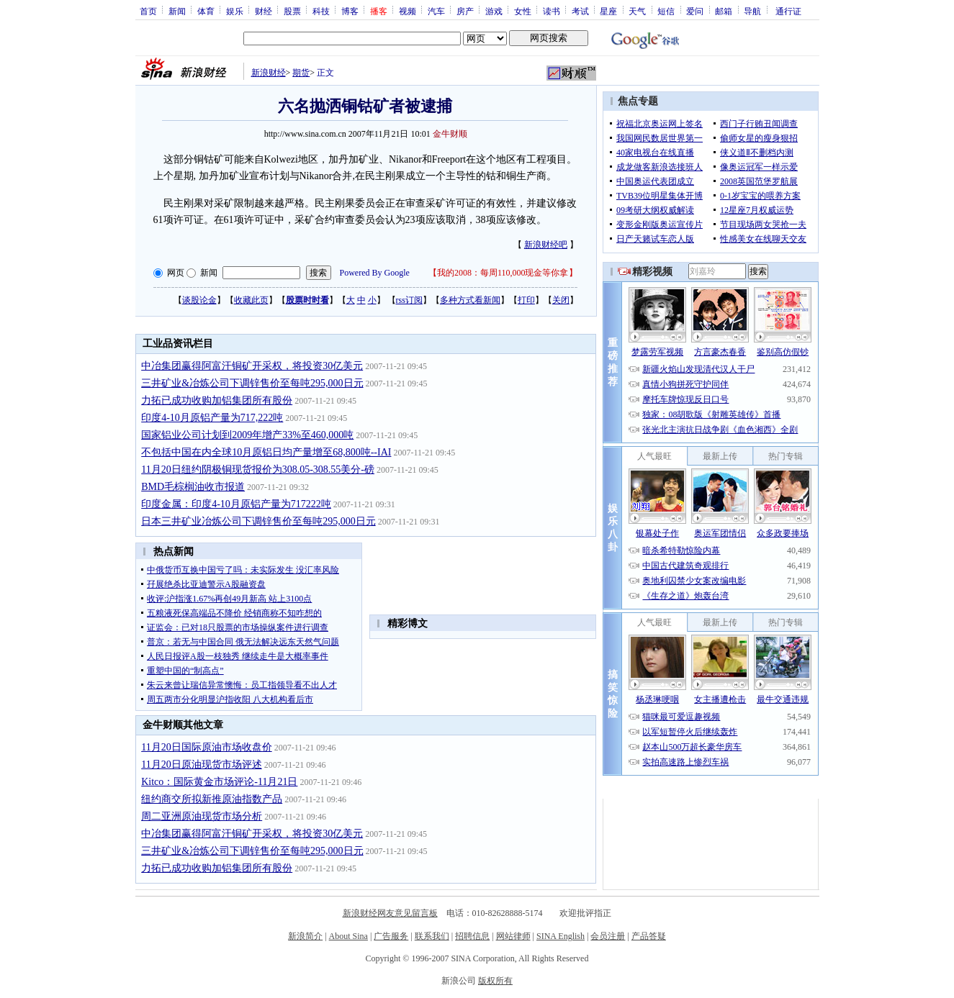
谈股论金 (199, 300)
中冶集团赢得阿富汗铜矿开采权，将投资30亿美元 (252, 365)
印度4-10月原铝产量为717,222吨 (212, 417)
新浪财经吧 (545, 245)
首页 (148, 10)
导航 (752, 10)
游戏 (494, 10)
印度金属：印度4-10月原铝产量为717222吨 (236, 504)
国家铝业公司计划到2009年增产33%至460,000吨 (247, 435)
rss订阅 (409, 300)
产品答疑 (648, 936)
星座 (608, 10)
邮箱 (723, 10)
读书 (551, 10)
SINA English (560, 936)
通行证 (788, 10)
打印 (526, 300)
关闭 (561, 300)
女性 (522, 10)
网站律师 (513, 936)
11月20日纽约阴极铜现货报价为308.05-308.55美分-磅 (257, 469)
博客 (350, 10)
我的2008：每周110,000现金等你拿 (503, 273)
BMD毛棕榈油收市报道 (193, 486)
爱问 (694, 10)
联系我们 (432, 936)
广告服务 (391, 936)
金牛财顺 (450, 134)
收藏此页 (251, 300)
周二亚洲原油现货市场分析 (201, 816)
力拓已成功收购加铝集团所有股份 (216, 400)
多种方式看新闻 (470, 300)
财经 (263, 10)
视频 (407, 10)
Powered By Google (375, 273)
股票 (292, 10)
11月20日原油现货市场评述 (201, 764)
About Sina (348, 936)
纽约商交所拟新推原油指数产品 (211, 799)
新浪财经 (268, 73)
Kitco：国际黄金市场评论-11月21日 (219, 781)
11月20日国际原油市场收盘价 (206, 747)
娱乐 (234, 10)
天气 (637, 10)
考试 (580, 10)
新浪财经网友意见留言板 (390, 913)
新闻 (177, 10)
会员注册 (607, 936)
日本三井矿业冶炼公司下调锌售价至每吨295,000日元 (258, 521)
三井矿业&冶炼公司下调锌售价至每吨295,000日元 (252, 383)
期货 (301, 73)
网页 (175, 273)
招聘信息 (472, 936)
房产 (465, 10)
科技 (321, 10)
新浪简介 (305, 936)
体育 (206, 10)
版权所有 (495, 981)
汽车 (436, 10)
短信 (666, 10)
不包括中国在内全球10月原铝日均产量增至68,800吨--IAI (266, 452)
